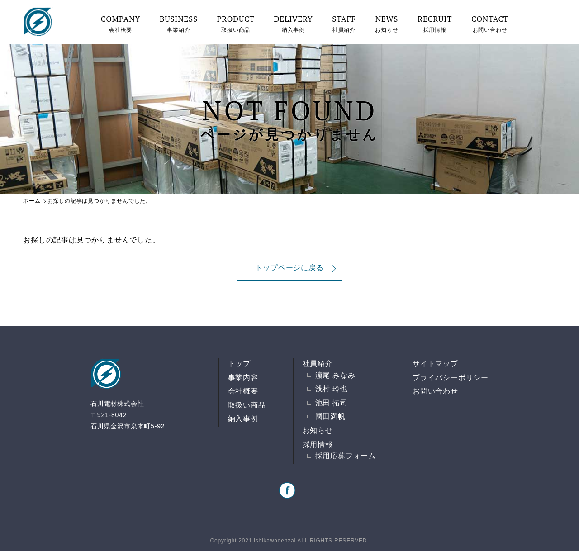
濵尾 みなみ (335, 375)
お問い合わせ (489, 23)
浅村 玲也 (331, 389)
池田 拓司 (331, 403)
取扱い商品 (236, 23)
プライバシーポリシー (451, 377)
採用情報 (435, 23)
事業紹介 (179, 23)
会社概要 (120, 23)
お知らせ (386, 23)
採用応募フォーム (345, 456)
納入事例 (293, 23)
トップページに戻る (289, 267)
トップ (239, 363)
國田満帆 (330, 416)
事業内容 (243, 377)
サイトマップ (435, 363)
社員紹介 (344, 23)
